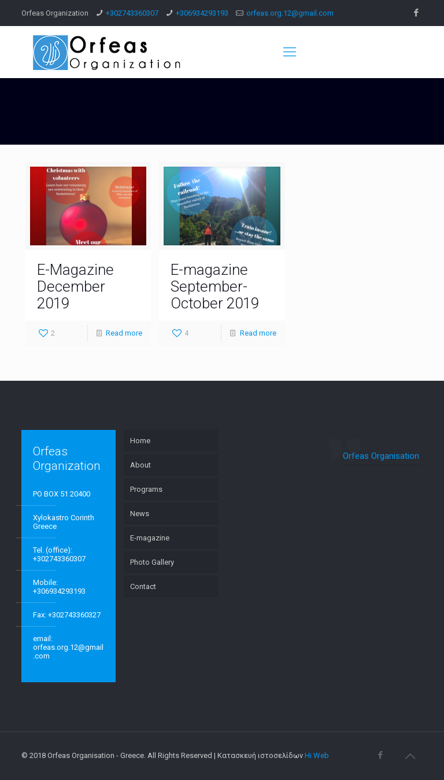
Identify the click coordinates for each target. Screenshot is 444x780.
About (140, 465)
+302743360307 (132, 13)
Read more (124, 333)
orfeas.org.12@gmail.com (290, 13)
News (139, 513)
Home (140, 440)
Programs (146, 489)
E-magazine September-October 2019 (215, 286)
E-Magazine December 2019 (75, 286)
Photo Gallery (152, 562)
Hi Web (317, 755)
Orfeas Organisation (381, 456)
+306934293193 (202, 13)
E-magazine (149, 538)
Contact (143, 586)
